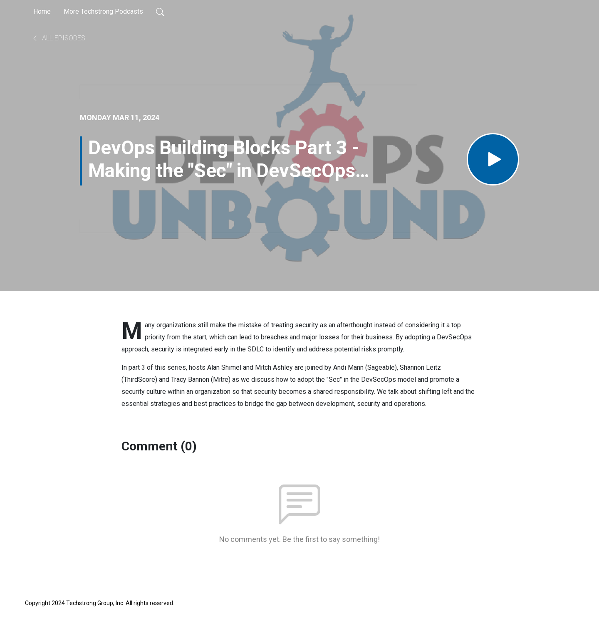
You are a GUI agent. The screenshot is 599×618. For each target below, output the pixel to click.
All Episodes (58, 38)
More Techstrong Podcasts (103, 11)
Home (42, 11)
